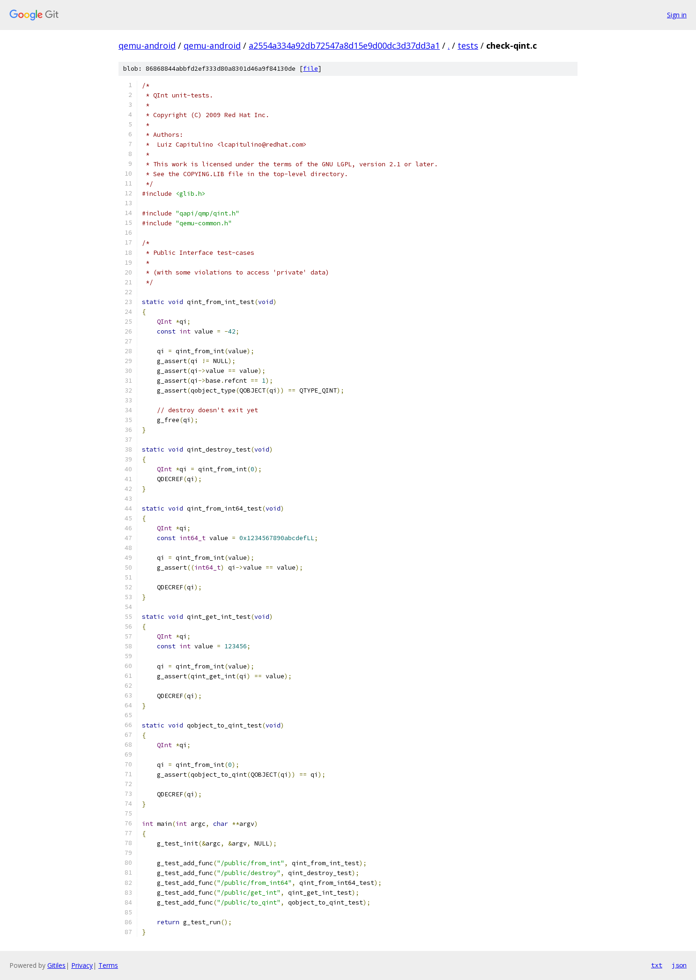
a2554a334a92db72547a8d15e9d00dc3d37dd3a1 (344, 45)
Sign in (677, 14)
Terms (108, 965)
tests (468, 45)
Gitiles (56, 965)
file (310, 69)
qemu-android (147, 45)
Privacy (82, 965)
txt (656, 965)
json (679, 965)
